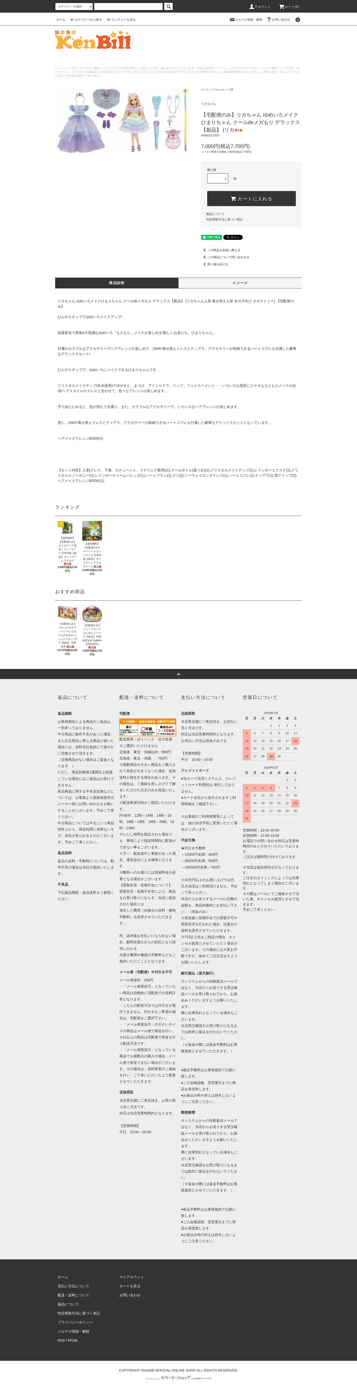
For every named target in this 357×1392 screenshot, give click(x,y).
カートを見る (129, 1286)
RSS (61, 1340)
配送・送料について (73, 1295)
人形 (230, 89)
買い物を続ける (214, 264)
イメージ (240, 283)
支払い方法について (73, 1286)
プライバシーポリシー (75, 1322)
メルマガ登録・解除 (245, 19)
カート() (289, 7)
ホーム (60, 19)
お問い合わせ (278, 19)
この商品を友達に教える (220, 250)
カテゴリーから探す (85, 19)
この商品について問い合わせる (225, 257)
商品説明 (117, 283)
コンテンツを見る (120, 19)
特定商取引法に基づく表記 (224, 219)
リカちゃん (218, 89)
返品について (215, 214)
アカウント (259, 7)
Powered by (178, 1378)
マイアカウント (131, 1277)
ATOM (73, 1340)
